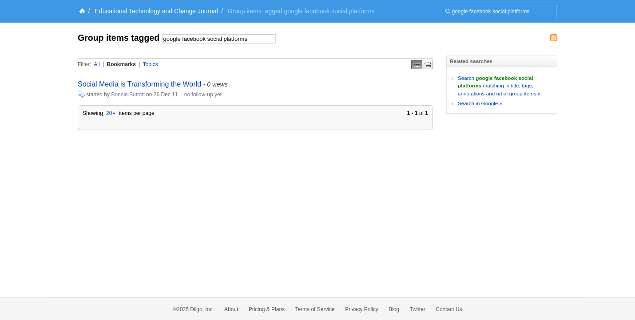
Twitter (417, 309)
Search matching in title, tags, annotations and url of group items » (499, 85)
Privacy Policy (361, 309)
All (96, 64)
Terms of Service (314, 309)
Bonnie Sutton (127, 94)
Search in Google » (480, 103)
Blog (394, 309)
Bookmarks (121, 64)
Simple (416, 64)
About (231, 309)
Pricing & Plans (267, 309)
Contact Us (449, 309)
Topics (150, 64)
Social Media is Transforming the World (139, 84)
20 (111, 113)
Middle (427, 64)
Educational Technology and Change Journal (156, 11)
